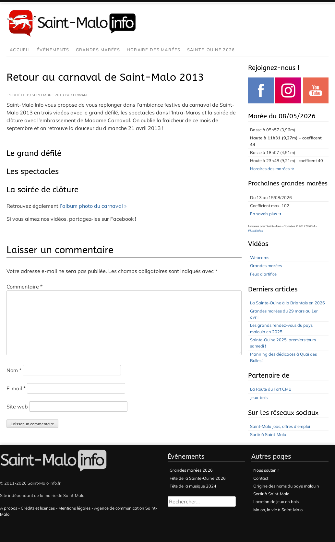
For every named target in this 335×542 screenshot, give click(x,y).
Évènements (53, 49)
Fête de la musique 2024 (193, 486)
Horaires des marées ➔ (272, 168)
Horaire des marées (154, 49)
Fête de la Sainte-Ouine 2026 (198, 478)
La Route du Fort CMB (271, 389)
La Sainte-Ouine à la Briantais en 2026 (287, 302)
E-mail (16, 388)
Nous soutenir (266, 470)
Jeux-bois (259, 397)
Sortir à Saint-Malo (268, 434)
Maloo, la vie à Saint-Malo (278, 509)
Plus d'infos (255, 230)
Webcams (259, 257)
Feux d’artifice (263, 274)
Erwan (80, 95)
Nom (13, 370)
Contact (260, 478)
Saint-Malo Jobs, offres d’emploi (280, 426)
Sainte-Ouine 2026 (211, 49)
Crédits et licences (38, 508)
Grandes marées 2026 (191, 470)
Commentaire (24, 286)
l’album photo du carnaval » (93, 206)
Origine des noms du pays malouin (286, 486)
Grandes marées (98, 49)
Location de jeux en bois (276, 501)
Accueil (20, 49)
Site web (17, 406)
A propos (8, 508)
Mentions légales (74, 508)
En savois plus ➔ (265, 213)
